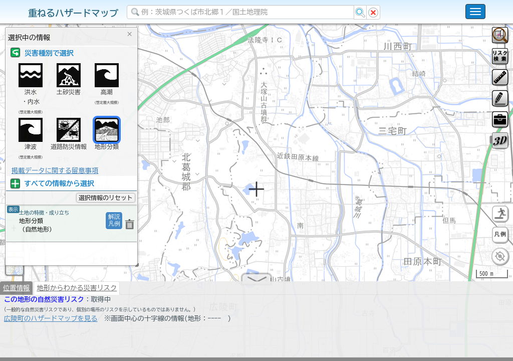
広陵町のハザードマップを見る (51, 322)
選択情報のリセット (106, 198)
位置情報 (16, 291)
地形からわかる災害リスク (77, 291)
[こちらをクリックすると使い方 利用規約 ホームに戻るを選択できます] (475, 11)
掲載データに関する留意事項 (55, 170)
